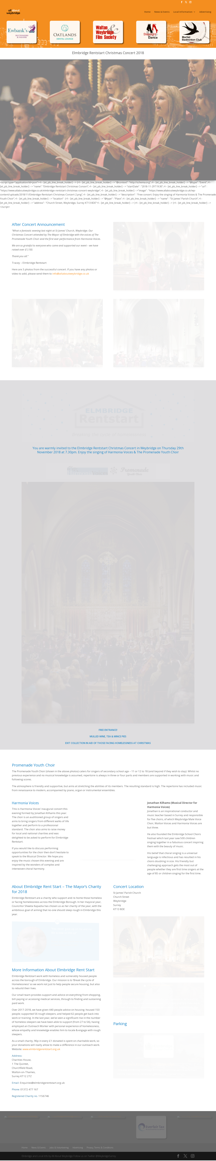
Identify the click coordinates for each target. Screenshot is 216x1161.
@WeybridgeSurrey (106, 1156)
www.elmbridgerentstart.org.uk (41, 1049)
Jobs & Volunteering (59, 1147)
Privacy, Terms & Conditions (100, 1147)
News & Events (162, 12)
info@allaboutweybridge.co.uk (70, 273)
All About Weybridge (62, 1156)
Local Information (182, 12)
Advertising (205, 12)
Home (147, 12)
